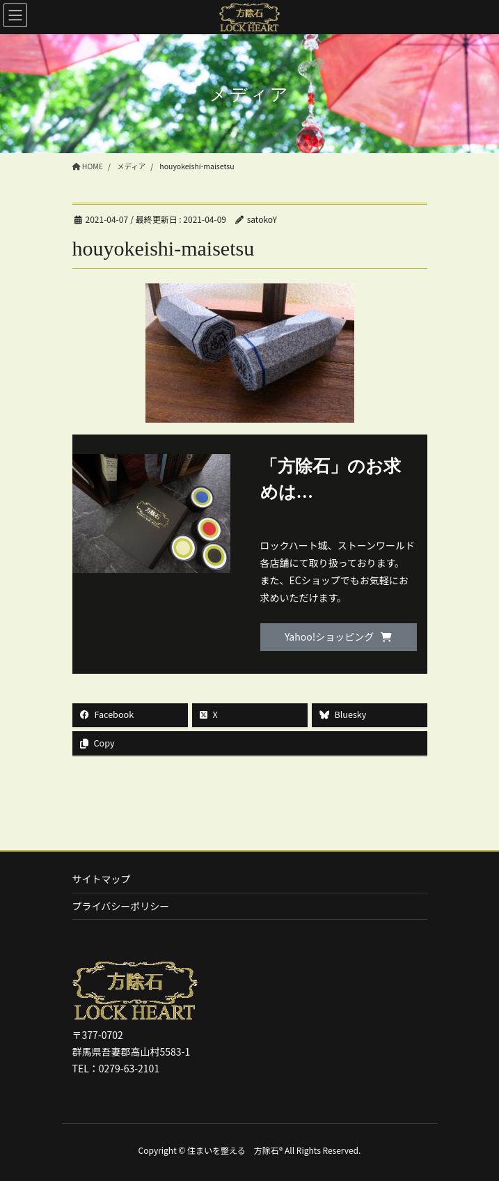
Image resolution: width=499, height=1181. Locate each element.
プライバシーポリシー (121, 906)
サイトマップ (101, 879)
